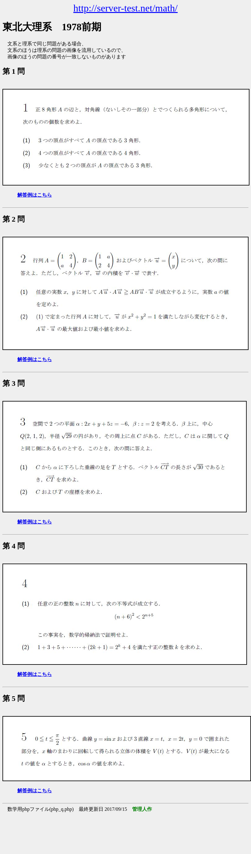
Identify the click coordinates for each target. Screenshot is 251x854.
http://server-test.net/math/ (125, 8)
